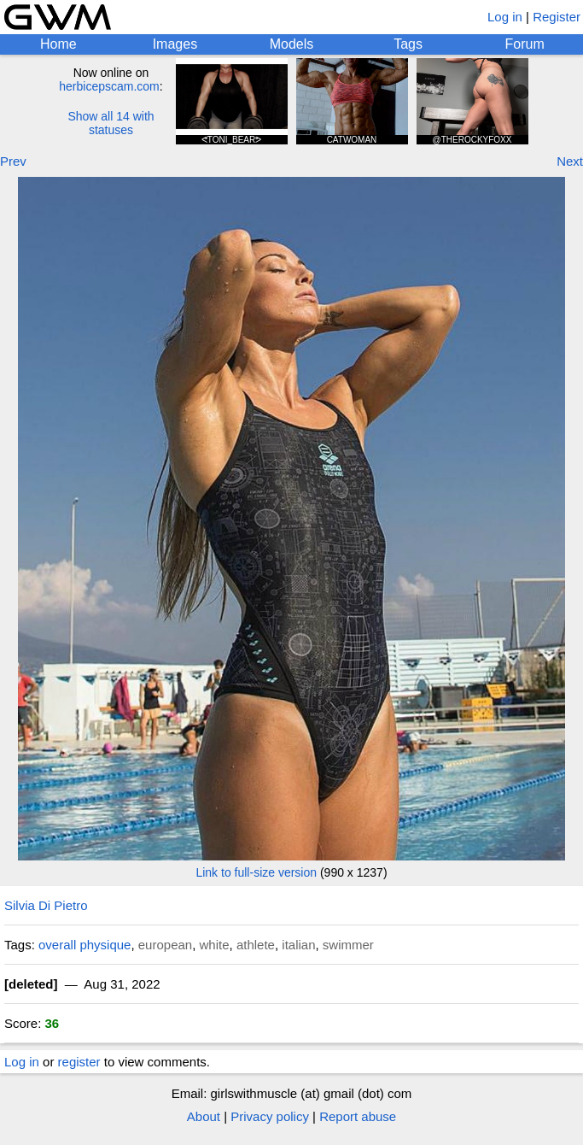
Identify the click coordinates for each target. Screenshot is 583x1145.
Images (175, 44)
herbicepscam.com (109, 86)
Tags (408, 44)
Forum (525, 44)
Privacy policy (269, 1116)
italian (298, 944)
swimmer (348, 944)
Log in (504, 16)
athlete (255, 944)
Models (292, 44)
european (165, 944)
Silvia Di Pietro (46, 905)
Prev (13, 161)
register (79, 1061)
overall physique (84, 944)
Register (556, 16)
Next (570, 161)
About (203, 1116)
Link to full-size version (256, 872)
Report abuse (357, 1116)
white (215, 944)
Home (58, 44)
